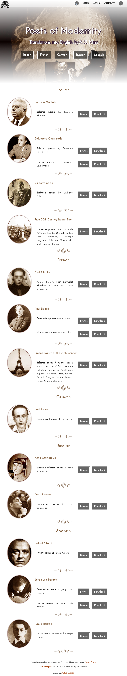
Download (99, 114)
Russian (80, 55)
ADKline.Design (67, 673)
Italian (27, 55)
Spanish (99, 55)
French (44, 55)
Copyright (46, 666)
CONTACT (109, 3)
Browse (83, 114)
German (62, 55)
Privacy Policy (90, 662)
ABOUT (96, 3)
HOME (86, 3)
